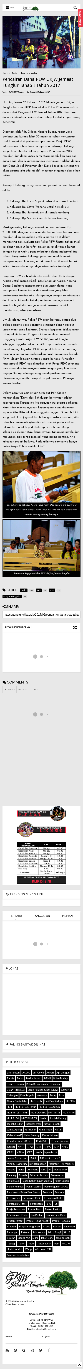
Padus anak (60, 1169)
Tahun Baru (47, 1237)
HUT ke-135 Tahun (25, 1106)
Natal (21, 1169)
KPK (38, 1146)
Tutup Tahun (44, 1243)
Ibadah (43, 1118)
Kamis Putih (45, 1129)
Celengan (12, 1095)
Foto (61, 1095)
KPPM (10, 1152)
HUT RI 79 (69, 1112)
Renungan (12, 1232)
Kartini (58, 1129)
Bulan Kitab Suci (16, 1089)
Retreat (25, 1232)
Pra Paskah (37, 1214)
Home (4, 73)
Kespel (11, 1146)
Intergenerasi (33, 1123)
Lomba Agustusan (17, 1158)
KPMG (47, 1146)
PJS (56, 1203)
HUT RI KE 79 (29, 1118)
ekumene (42, 1095)
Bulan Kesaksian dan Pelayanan (43, 1083)
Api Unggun (63, 1072)
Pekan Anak (57, 1175)
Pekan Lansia (61, 1180)
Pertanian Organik (17, 1203)
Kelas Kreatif (14, 1135)
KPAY (30, 1146)
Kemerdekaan (50, 1135)
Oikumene (32, 1169)
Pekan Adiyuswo (38, 1175)
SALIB (66, 1232)
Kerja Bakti (42, 1140)
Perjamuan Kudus (54, 1197)
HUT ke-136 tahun (49, 1106)
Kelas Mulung (31, 1135)
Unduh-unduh (14, 1249)
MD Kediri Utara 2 (50, 1158)
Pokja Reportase (16, 1209)
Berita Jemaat (34, 1078)
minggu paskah (37, 1163)
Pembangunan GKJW (56, 1186)
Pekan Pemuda (15, 1186)
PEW (48, 1203)
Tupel (31, 1243)
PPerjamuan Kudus (17, 1214)
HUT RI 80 (13, 1118)
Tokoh (21, 1243)
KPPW (20, 1152)
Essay (53, 1095)
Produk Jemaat (15, 1220)
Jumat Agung (14, 1129)
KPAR (20, 1146)
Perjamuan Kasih (32, 1197)
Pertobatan (36, 1203)
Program (11, 1226)
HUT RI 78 (54, 1112)
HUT (9, 1106)
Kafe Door (30, 1129)
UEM (56, 1243)
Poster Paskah (53, 1209)
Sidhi (35, 1237)
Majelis (33, 1158)
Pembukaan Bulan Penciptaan (23, 1192)
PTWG (46, 1226)
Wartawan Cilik (43, 1249)
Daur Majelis (27, 1095)
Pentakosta (13, 1197)
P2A (43, 1169)
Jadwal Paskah (52, 1123)
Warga (28, 1249)
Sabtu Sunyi (54, 1232)
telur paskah (63, 1237)
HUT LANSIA (38, 1112)
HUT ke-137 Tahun (17, 1112)
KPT (29, 1152)
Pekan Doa (13, 1180)
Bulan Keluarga (15, 1083)
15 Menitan (13, 1072)
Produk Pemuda (61, 1220)
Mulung (11, 1169)
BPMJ (47, 1078)
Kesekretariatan (60, 1140)
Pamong (11, 1175)
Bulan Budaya (60, 1078)
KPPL (65, 1146)
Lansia (38, 1152)
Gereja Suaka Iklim (17, 1101)
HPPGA (70, 1101)
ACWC (26, 1072)
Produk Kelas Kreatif (37, 1220)
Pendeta (59, 1192)
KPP (56, 1146)
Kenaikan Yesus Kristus (20, 1140)
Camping (66, 1089)
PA (50, 1169)
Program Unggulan (29, 73)
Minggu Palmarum (17, 1163)
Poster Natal (35, 1209)
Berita (14, 73)
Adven (50, 1072)
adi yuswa (38, 1072)
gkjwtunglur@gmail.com (44, 1329)
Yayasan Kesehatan (18, 1254)
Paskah (23, 1175)
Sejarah (11, 1237)
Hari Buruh (36, 1101)
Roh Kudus (38, 1232)
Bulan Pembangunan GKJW (43, 1089)
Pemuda (47, 1192)
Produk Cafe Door (56, 1214)
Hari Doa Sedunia (53, 1101)
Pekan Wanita (34, 1186)
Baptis (10, 1078)
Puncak (57, 1226)
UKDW (66, 1243)
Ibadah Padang (58, 1118)
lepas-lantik (50, 1152)
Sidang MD (24, 1237)
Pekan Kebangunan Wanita (37, 1180)
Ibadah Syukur (15, 1123)
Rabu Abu (69, 1226)
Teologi (11, 1243)
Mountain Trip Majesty (61, 1163)
